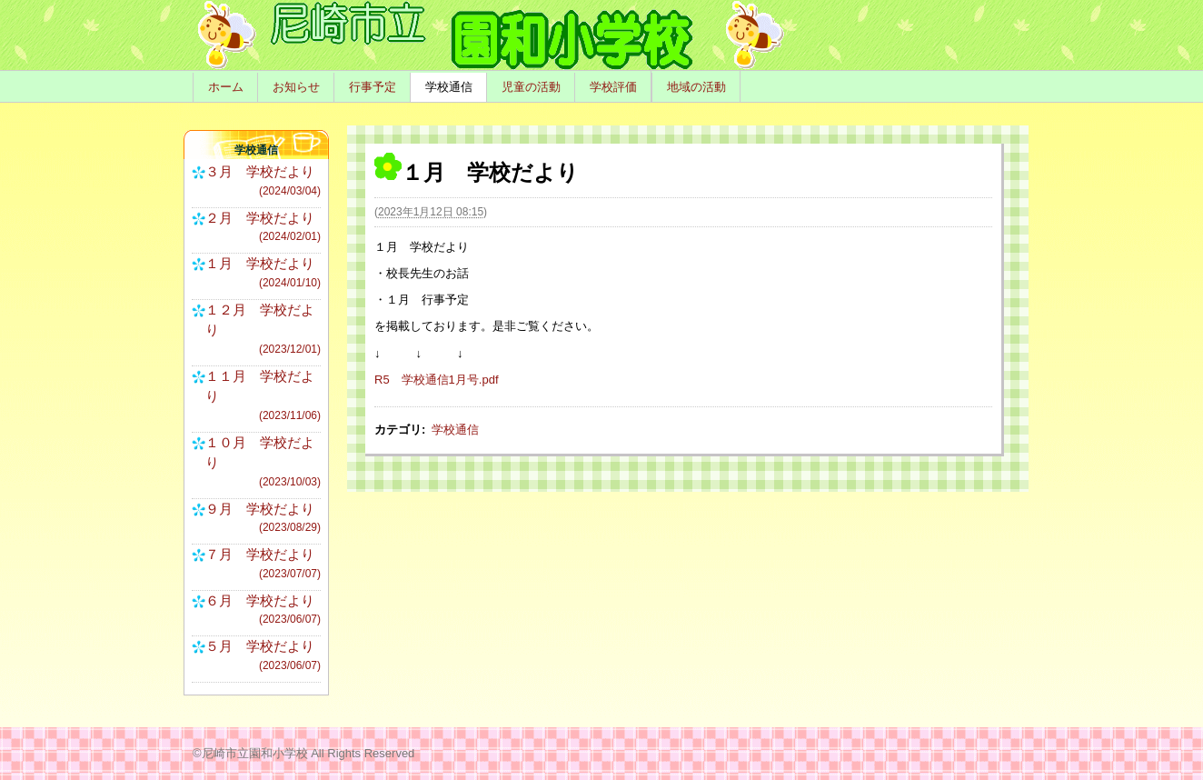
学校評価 (613, 87)
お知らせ (296, 87)
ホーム (226, 87)
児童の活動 (531, 87)
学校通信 (448, 87)
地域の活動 (696, 87)
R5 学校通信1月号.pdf (436, 379)
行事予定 (372, 87)
